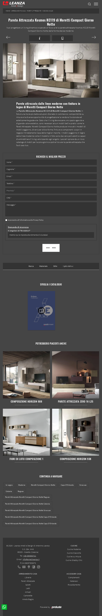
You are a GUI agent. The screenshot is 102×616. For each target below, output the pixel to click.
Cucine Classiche (74, 553)
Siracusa (82, 485)
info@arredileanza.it (31, 559)
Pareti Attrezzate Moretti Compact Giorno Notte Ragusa (27, 497)
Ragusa (21, 491)
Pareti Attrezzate (34, 11)
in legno (9, 485)
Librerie (28, 577)
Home (8, 11)
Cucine (74, 545)
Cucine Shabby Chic (74, 560)
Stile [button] (55, 266)
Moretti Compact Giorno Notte (43, 485)
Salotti (28, 585)
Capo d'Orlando (67, 485)
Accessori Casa (74, 574)
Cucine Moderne (74, 549)
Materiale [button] (43, 266)
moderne (21, 485)
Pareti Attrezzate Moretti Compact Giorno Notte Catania (27, 504)
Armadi (28, 592)
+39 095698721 (29, 556)
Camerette (28, 595)
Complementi (74, 577)
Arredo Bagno (28, 599)
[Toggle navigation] (96, 4)
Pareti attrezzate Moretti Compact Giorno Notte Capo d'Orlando (31, 523)
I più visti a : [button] (68, 266)
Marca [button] (31, 266)
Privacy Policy (38, 220)
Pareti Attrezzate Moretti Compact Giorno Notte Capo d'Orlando (31, 517)
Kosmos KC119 (48, 11)
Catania (9, 491)
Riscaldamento (74, 585)
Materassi (74, 581)
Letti (28, 588)
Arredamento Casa (18, 11)
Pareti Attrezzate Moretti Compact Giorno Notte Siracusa (28, 510)
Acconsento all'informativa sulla (26, 220)
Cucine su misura (74, 556)
